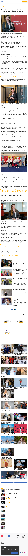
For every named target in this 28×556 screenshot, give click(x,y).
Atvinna (23, 538)
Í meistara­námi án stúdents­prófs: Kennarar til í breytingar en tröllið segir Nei (20, 446)
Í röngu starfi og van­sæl (4, 467)
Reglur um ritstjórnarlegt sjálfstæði (3, 539)
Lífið (17, 539)
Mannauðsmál (16, 255)
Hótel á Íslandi (2, 255)
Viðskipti (18, 537)
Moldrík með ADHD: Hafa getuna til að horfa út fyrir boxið (13, 493)
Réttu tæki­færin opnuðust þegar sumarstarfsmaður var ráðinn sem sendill (20, 411)
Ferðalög (13, 255)
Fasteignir (23, 537)
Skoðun (18, 540)
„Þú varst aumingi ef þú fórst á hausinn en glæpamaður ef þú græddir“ (19, 299)
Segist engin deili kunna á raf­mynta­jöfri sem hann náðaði (13, 497)
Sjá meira (14, 482)
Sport (17, 538)
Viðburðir (23, 539)
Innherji (23, 536)
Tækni (9, 255)
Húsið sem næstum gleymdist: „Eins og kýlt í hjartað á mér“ (13, 489)
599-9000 (3, 543)
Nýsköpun (6, 255)
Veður (23, 540)
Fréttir (18, 536)
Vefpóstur (9, 545)
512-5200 (10, 539)
